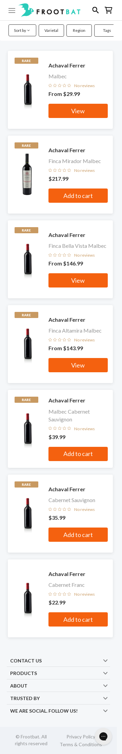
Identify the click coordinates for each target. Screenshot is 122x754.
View (78, 111)
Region (79, 30)
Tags (107, 30)
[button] (61, 10)
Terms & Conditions (81, 744)
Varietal (51, 30)
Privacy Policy (80, 736)
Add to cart (78, 195)
